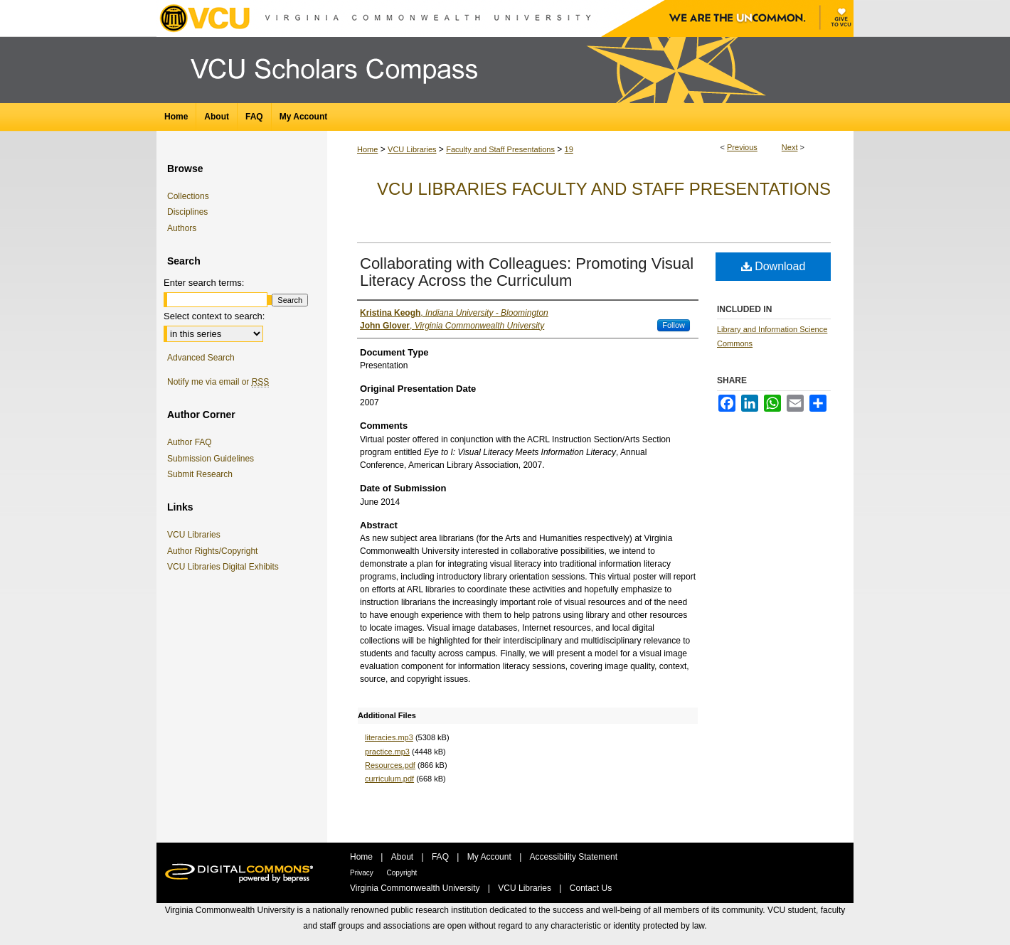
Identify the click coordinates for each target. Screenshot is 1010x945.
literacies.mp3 (389, 737)
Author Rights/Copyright (214, 551)
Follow (673, 325)
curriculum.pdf (389, 778)
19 (569, 149)
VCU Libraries (412, 149)
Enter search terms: (204, 282)
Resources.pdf (390, 765)
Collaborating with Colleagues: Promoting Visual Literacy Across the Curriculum (526, 272)
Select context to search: (214, 316)
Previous (742, 147)
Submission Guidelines (210, 459)
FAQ (441, 857)
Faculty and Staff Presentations (500, 149)
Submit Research (200, 474)
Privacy (363, 873)
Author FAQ (189, 442)
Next (790, 147)
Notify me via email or (218, 382)
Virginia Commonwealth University (416, 888)
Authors (181, 228)
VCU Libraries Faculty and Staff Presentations (604, 188)
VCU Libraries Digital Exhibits (225, 567)
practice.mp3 (387, 751)
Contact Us (591, 888)
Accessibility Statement (573, 857)
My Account (490, 857)
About (403, 857)
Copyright (402, 873)
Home (367, 149)
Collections (188, 196)
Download (773, 266)
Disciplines (187, 212)
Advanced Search (201, 358)
